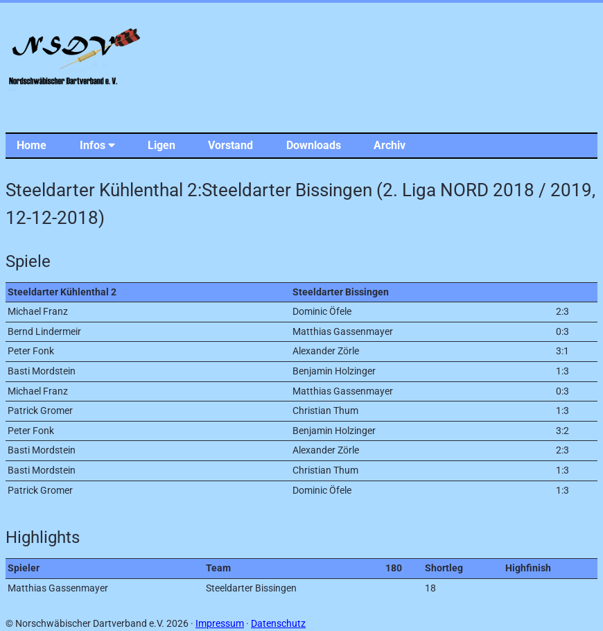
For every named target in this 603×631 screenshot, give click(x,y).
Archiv (389, 145)
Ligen (161, 145)
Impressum (219, 624)
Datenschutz (278, 624)
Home (31, 145)
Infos (97, 145)
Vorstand (230, 145)
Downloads (313, 145)
